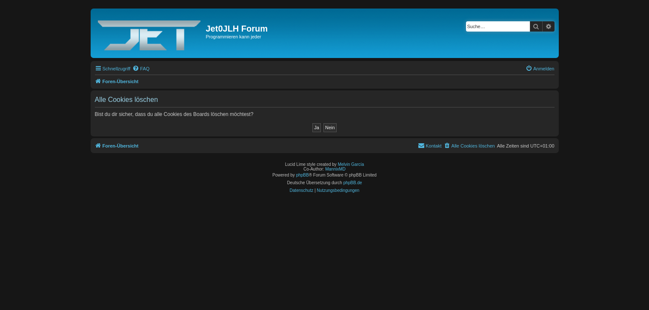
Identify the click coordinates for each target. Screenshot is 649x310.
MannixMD (335, 169)
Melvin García (351, 164)
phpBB (302, 175)
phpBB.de (352, 182)
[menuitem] (140, 69)
